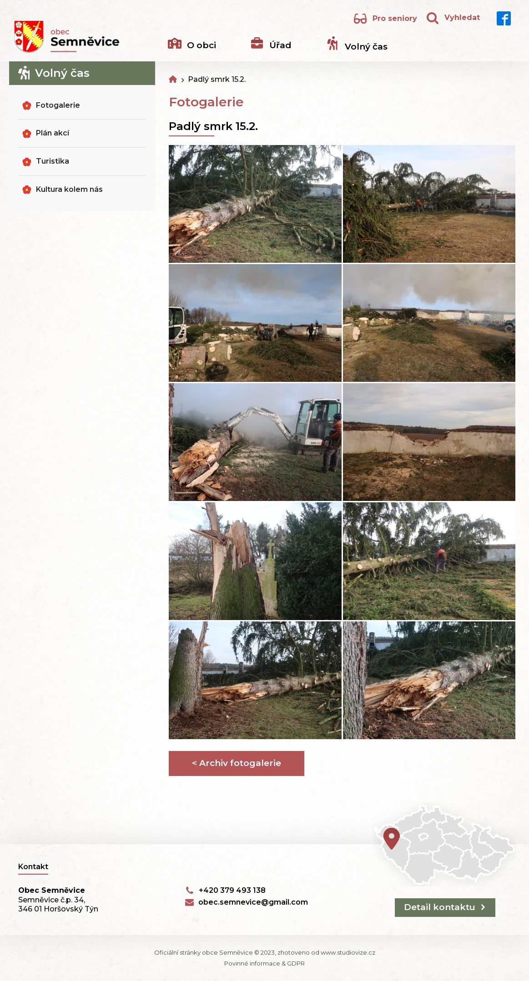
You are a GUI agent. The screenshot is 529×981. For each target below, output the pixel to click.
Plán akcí (52, 133)
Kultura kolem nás (69, 189)
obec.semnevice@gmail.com (253, 902)
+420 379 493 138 (232, 890)
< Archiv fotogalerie (236, 763)
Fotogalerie (58, 105)
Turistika (52, 161)
